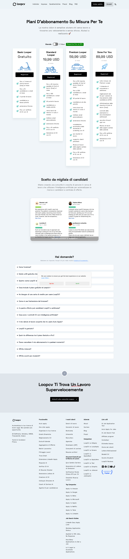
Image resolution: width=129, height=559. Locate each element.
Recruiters (69, 438)
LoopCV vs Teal (89, 463)
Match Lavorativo (45, 448)
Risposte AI (43, 463)
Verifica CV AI (44, 466)
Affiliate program (108, 436)
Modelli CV (105, 454)
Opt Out (51, 283)
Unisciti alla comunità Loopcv (64, 399)
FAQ (76, 4)
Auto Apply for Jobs (109, 429)
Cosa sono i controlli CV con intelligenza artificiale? (38, 315)
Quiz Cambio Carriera (73, 462)
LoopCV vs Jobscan (90, 470)
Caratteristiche (54, 4)
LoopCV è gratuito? (26, 329)
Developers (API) (71, 445)
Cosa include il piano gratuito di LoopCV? (34, 288)
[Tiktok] (114, 467)
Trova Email (43, 455)
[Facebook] (106, 467)
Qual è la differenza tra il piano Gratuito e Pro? (36, 335)
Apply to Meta (71, 496)
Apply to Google (71, 492)
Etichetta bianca (107, 443)
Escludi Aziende (44, 441)
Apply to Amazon (72, 488)
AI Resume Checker (45, 470)
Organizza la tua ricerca (47, 430)
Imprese (44, 4)
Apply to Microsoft (72, 499)
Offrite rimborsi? (25, 349)
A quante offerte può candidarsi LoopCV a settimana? (39, 308)
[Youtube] (111, 467)
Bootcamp (69, 430)
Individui (36, 4)
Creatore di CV (44, 477)
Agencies (69, 441)
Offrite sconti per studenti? (29, 356)
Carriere (86, 427)
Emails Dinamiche (45, 434)
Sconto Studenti (107, 458)
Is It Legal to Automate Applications (70, 550)
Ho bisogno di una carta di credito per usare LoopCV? (39, 294)
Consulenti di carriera (73, 448)
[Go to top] (64, 373)
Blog (70, 4)
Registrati (24, 74)
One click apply (44, 427)
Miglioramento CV (45, 438)
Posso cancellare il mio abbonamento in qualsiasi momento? (42, 342)
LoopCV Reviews (107, 461)
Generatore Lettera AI (46, 473)
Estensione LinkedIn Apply (48, 459)
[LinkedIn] (103, 467)
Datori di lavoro (71, 423)
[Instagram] (108, 467)
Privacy (14, 442)
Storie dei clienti (107, 447)
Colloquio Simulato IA (46, 481)
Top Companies (71, 484)
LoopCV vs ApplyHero (91, 459)
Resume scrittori (71, 452)
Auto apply (43, 423)
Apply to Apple (71, 503)
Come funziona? (25, 267)
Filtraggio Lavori (44, 452)
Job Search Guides (72, 518)
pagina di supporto (81, 260)
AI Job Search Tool (108, 433)
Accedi (109, 4)
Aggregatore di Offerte (47, 445)
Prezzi (65, 4)
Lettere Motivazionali (109, 450)
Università (69, 434)
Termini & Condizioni (18, 440)
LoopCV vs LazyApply (91, 446)
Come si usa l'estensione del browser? (33, 301)
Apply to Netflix (71, 506)
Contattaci (105, 440)
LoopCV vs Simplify (90, 466)
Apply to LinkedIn (72, 513)
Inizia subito (97, 4)
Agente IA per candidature (48, 488)
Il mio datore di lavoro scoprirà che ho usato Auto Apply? (41, 322)
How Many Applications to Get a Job (73, 542)
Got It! (77, 283)
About (86, 423)
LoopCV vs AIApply (90, 443)
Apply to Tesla (71, 510)
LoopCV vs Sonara (90, 450)
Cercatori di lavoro (72, 427)
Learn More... (45, 278)
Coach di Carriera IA (46, 484)
